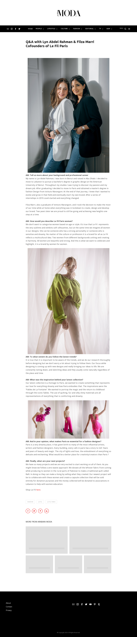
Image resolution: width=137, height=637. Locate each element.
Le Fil (40, 502)
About (8, 603)
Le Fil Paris (51, 502)
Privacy (9, 610)
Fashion (30, 502)
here (38, 489)
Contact (9, 607)
